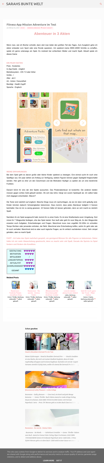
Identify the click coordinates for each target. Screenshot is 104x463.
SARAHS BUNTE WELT (24, 4)
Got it (59, 461)
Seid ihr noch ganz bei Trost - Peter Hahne (88, 288)
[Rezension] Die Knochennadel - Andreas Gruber (52, 288)
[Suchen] (101, 4)
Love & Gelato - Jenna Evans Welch (70, 287)
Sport (23, 28)
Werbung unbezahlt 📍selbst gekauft (40, 28)
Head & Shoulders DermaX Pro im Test (39, 352)
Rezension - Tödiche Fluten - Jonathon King (15, 288)
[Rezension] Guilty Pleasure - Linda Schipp (40, 390)
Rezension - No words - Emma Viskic (34, 288)
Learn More (48, 461)
